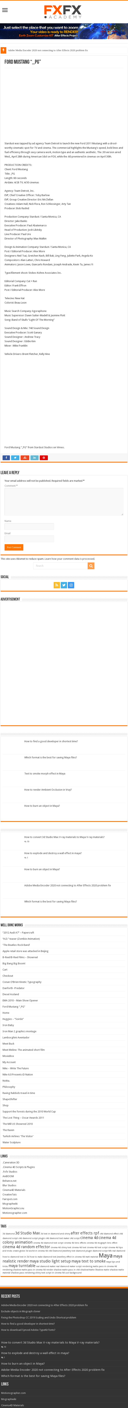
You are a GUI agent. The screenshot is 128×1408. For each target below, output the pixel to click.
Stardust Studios (43, 447)
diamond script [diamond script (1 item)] (100, 1251)
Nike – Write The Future (16, 1068)
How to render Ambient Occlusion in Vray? (48, 789)
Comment (11, 485)
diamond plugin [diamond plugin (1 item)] (84, 1251)
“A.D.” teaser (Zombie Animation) (21, 938)
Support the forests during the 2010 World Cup (29, 1111)
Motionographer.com (15, 1212)
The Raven (8, 1130)
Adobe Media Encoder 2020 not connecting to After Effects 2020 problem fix (48, 50)
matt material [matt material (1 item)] (91, 1257)
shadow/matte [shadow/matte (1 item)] (87, 1269)
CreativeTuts (10, 1194)
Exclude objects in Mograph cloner (20, 1311)
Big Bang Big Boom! (14, 963)
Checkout (8, 975)
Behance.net (9, 1180)
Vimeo (60, 447)
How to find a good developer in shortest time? (51, 741)
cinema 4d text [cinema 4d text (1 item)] (79, 1247)
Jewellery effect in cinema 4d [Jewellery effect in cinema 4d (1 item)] (71, 1257)
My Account (9, 1062)
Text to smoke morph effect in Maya (44, 773)
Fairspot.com (10, 1199)
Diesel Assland (11, 994)
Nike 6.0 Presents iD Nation (18, 1074)
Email (7, 533)
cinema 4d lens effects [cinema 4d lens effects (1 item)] (75, 1243)
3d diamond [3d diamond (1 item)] (9, 1233)
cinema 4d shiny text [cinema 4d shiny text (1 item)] (61, 1247)
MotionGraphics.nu (13, 1208)
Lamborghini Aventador (16, 1037)
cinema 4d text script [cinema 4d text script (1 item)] (97, 1247)
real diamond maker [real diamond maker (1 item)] (45, 1266)
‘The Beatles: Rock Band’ (16, 944)
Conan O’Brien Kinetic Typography (22, 981)
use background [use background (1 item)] (73, 1272)
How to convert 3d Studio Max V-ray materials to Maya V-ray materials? (64, 837)
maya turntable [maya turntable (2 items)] (22, 1265)
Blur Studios (9, 1185)
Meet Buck (8, 1043)
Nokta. (6, 1080)
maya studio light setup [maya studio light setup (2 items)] (50, 1261)
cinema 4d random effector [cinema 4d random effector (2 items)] (26, 1247)
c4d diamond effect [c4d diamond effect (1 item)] (109, 1233)
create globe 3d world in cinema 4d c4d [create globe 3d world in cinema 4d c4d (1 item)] (32, 1251)
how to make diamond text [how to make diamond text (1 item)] (43, 1257)
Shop (6, 1105)
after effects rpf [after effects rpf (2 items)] (85, 1233)
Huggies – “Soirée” (13, 1018)
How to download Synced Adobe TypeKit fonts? (28, 1329)
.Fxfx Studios (10, 1171)
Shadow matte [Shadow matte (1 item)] (102, 1269)
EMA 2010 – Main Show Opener (20, 1000)
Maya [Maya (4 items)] (106, 1255)
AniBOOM (8, 1176)
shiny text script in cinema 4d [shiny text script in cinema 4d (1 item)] (50, 1272)
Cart (5, 969)
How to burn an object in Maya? (42, 805)
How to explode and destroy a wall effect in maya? (53, 853)
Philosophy (9, 1086)
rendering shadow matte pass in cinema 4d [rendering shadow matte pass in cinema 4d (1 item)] (24, 1269)
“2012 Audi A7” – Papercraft (18, 932)
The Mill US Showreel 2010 (18, 1123)
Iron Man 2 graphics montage (19, 1031)
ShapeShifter (10, 1099)
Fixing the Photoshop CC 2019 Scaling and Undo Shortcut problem (38, 1317)
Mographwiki (10, 1203)
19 (28, 841)
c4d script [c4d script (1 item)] (75, 1238)
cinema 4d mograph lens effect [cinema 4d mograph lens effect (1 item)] (102, 1243)
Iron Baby (8, 1025)
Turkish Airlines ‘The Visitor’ (18, 1136)
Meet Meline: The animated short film (24, 1049)
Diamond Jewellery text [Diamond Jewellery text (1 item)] (64, 1251)
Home (6, 1012)
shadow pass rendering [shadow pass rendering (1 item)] (23, 1272)
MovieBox (8, 1056)
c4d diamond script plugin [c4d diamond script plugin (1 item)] (31, 1238)
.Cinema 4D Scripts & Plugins (19, 1167)
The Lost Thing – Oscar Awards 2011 (23, 1117)
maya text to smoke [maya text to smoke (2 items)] (88, 1261)
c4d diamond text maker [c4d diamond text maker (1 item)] (57, 1238)
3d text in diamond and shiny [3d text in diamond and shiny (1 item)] (55, 1233)
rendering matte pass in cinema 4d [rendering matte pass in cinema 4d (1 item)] (99, 1266)
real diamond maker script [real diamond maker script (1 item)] (69, 1266)
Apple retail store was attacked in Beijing (25, 951)
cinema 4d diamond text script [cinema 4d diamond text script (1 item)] (48, 1243)
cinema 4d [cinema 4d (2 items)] (89, 1237)
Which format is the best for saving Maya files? (50, 757)
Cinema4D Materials (14, 1189)
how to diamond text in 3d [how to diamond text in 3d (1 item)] (16, 1257)
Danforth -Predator (14, 988)
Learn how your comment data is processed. (70, 558)
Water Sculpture (12, 1142)
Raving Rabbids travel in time (19, 1093)
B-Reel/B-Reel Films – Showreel (20, 957)
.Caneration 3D (11, 1162)
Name (8, 520)
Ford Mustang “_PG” (16, 447)
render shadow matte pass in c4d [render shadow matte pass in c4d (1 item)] (63, 1269)
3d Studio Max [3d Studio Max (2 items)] (27, 1233)
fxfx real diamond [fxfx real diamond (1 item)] (116, 1251)
